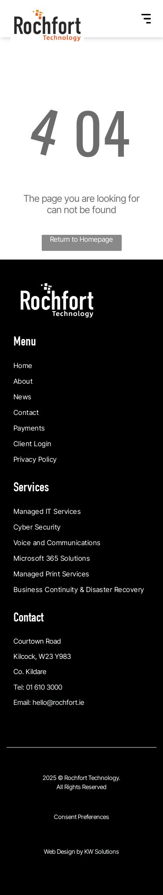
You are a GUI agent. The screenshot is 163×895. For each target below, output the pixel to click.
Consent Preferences (81, 816)
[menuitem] (81, 365)
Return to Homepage (81, 239)
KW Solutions (101, 851)
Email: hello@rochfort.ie (48, 702)
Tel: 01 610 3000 (37, 687)
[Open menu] (146, 18)
